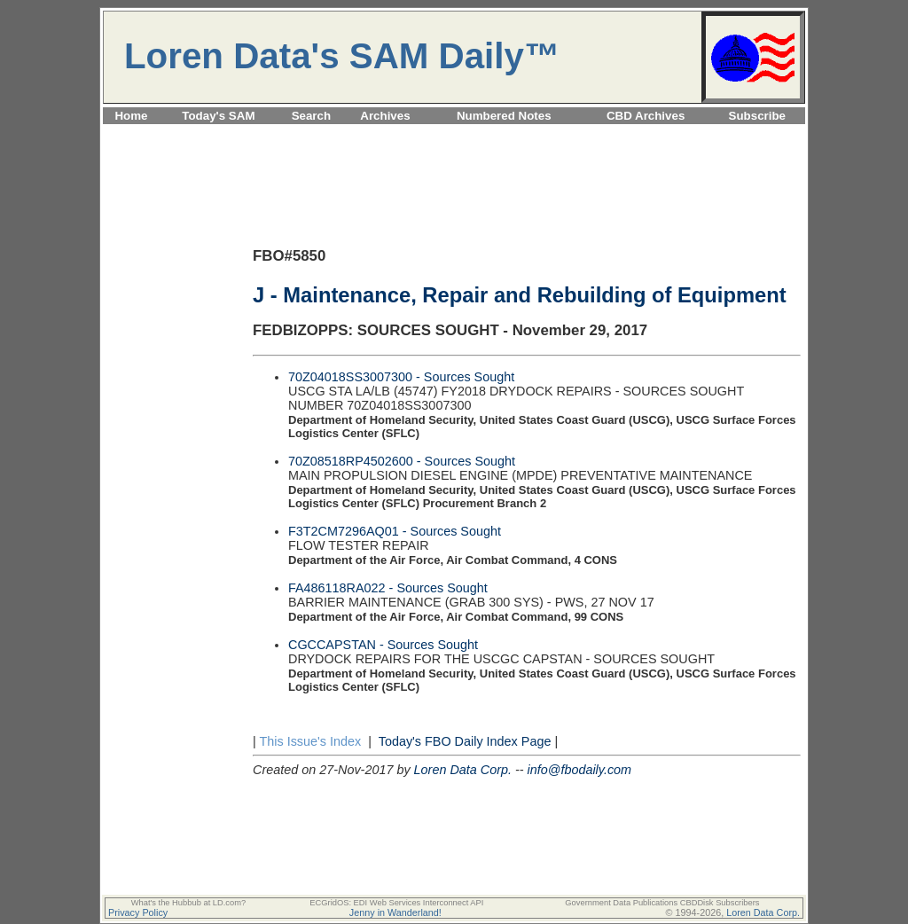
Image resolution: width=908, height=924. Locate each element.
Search (311, 115)
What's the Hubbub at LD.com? (189, 902)
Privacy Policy (138, 912)
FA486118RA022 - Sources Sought (388, 588)
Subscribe (757, 115)
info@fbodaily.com (580, 770)
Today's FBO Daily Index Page (465, 741)
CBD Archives (646, 115)
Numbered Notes (504, 115)
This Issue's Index (310, 741)
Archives (385, 115)
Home (130, 115)
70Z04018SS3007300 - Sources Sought (401, 377)
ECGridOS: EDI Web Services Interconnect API (396, 902)
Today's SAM (218, 115)
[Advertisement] (454, 134)
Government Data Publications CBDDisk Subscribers (662, 902)
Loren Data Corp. (463, 770)
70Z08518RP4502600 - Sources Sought (401, 461)
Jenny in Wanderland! (395, 912)
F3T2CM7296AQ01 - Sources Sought (394, 531)
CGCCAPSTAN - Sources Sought (383, 645)
